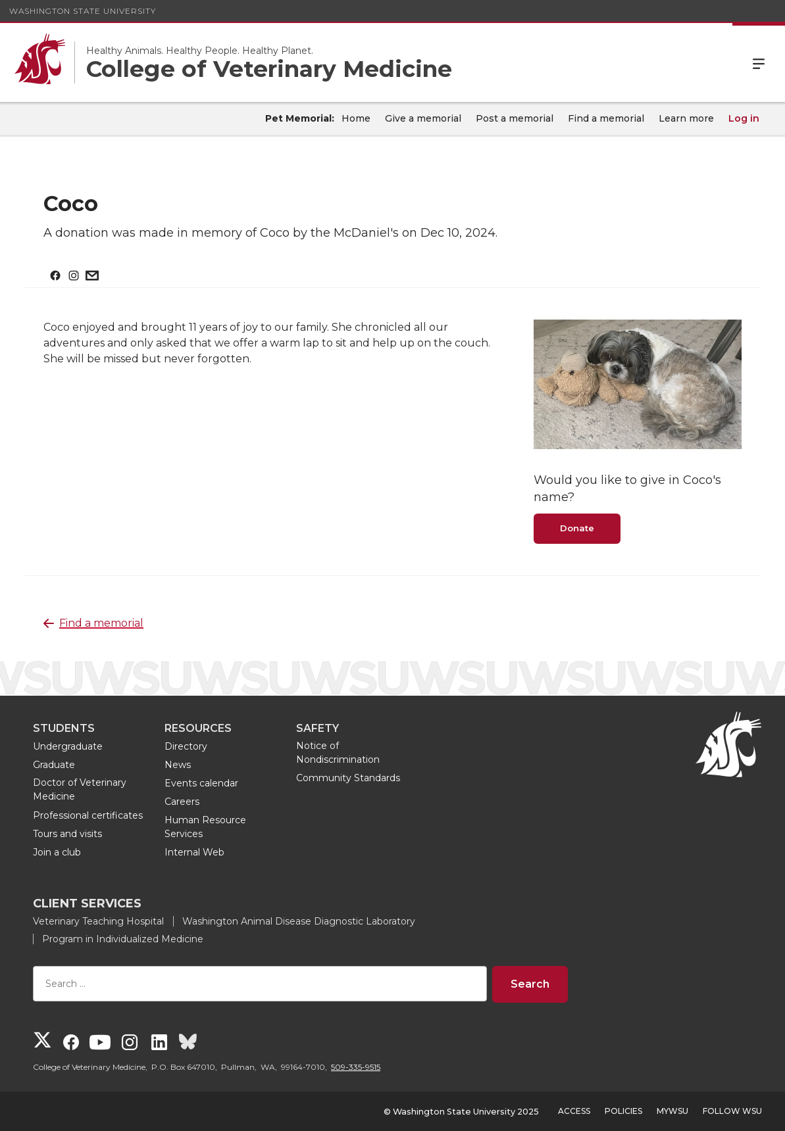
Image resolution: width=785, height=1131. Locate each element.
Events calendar (201, 783)
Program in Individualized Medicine (122, 939)
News (178, 765)
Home (356, 118)
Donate (577, 528)
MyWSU (672, 1111)
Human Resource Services (205, 827)
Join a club (57, 852)
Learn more (686, 118)
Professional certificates (88, 815)
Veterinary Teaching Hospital (98, 921)
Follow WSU (732, 1111)
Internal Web (194, 852)
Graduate (54, 765)
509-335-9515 (355, 1067)
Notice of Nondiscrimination (338, 752)
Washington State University (82, 11)
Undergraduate (68, 746)
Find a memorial (606, 118)
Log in (743, 118)
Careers (182, 801)
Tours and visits (67, 834)
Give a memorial (423, 118)
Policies (623, 1111)
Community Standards (348, 778)
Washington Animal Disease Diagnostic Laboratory (298, 921)
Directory (186, 746)
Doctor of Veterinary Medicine (79, 789)
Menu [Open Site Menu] (758, 62)
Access (574, 1111)
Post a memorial (514, 118)
